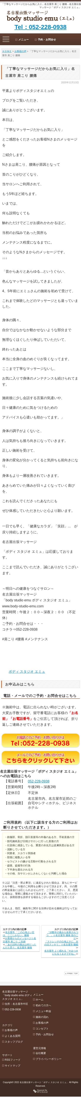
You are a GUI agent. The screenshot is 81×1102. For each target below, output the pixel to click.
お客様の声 (20, 51)
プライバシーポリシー (52, 1053)
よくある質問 (12, 1030)
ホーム (43, 996)
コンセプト (45, 1025)
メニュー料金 (47, 1008)
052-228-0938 (38, 781)
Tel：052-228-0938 (40, 27)
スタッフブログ (14, 1036)
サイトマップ (12, 1058)
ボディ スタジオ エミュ (27, 671)
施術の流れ (45, 1014)
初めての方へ (47, 1002)
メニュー (23, 39)
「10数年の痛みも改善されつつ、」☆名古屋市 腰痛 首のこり (62, 935)
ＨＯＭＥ (7, 51)
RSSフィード (13, 1052)
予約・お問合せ (47, 39)
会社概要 (44, 1047)
